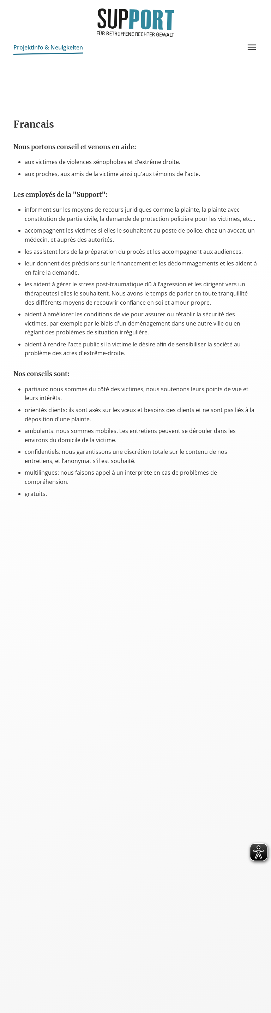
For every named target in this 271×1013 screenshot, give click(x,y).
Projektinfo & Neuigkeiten (48, 48)
